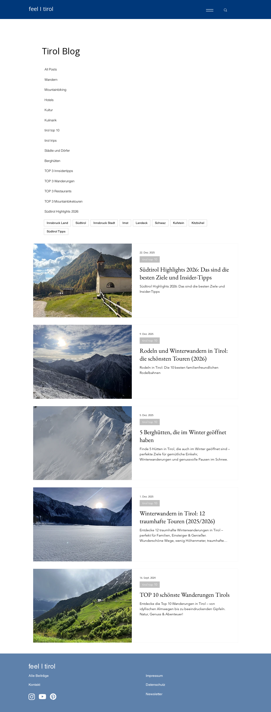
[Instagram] (31, 696)
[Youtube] (42, 696)
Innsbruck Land (57, 223)
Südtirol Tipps (56, 231)
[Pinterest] (53, 696)
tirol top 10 (149, 259)
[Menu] (209, 10)
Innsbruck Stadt (104, 223)
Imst (125, 223)
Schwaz (160, 223)
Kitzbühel (198, 223)
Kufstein (178, 223)
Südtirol (80, 223)
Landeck (142, 223)
